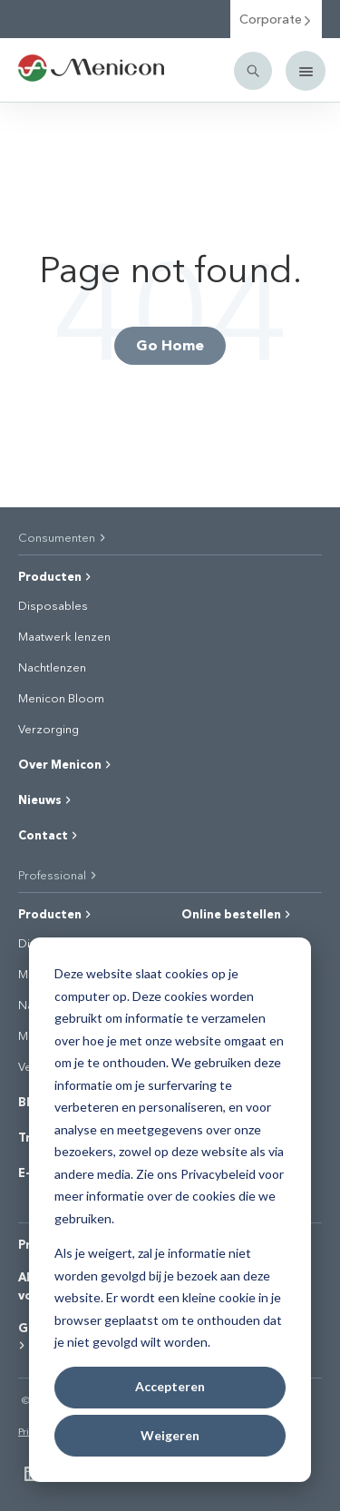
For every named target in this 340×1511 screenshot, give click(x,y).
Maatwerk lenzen (64, 636)
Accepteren (170, 1386)
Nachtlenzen (52, 667)
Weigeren (170, 1435)
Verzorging (48, 728)
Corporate (276, 18)
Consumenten (63, 536)
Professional (58, 874)
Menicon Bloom (61, 698)
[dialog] (170, 1209)
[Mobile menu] (305, 71)
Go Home (170, 344)
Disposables (53, 605)
